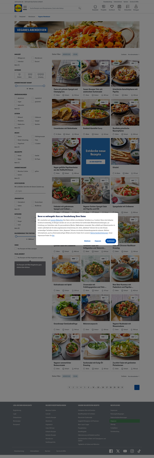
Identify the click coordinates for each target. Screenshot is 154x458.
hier (53, 235)
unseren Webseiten (57, 220)
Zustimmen (110, 241)
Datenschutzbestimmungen (99, 233)
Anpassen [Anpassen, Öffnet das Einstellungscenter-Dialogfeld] (98, 241)
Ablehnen (87, 241)
